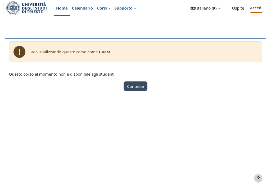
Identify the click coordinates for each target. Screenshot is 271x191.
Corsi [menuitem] (102, 8)
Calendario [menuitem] (82, 8)
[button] (205, 8)
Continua (135, 86)
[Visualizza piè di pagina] (258, 178)
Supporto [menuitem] (124, 8)
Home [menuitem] (62, 8)
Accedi (256, 7)
